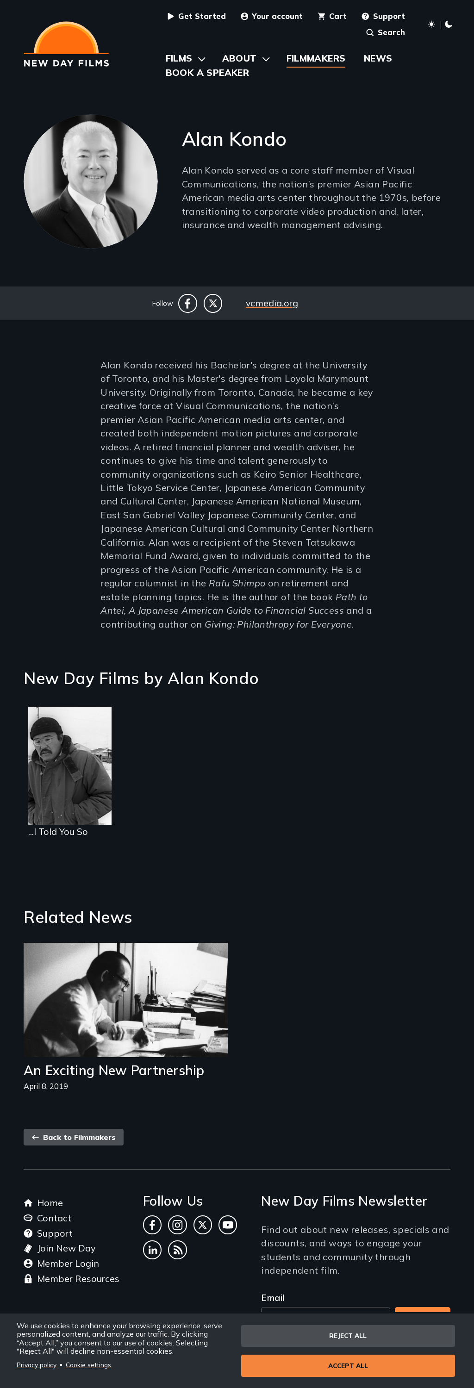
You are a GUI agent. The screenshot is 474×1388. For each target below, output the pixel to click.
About (239, 58)
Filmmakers (316, 58)
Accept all (348, 1365)
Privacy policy (36, 1365)
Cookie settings (88, 1365)
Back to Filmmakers (73, 1137)
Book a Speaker (207, 72)
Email (272, 1297)
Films (179, 58)
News (378, 58)
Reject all (348, 1335)
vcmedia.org (272, 303)
